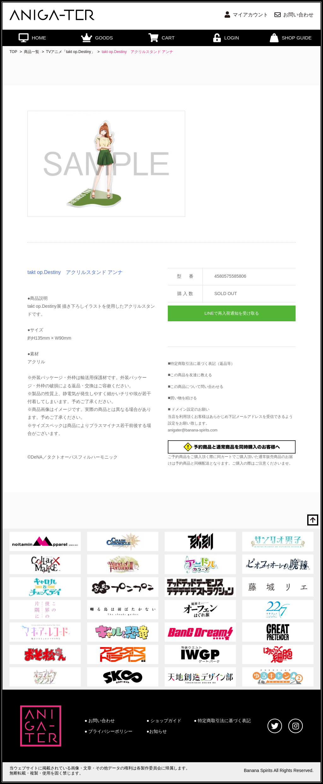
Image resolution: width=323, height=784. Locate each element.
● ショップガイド (164, 720)
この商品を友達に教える (191, 375)
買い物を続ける (183, 398)
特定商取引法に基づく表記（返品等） (202, 363)
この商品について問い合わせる (196, 386)
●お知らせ (157, 731)
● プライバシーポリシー (108, 731)
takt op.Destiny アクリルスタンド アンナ (137, 52)
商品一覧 (31, 52)
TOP (13, 52)
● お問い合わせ (100, 720)
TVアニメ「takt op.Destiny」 (70, 52)
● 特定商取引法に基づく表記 (222, 720)
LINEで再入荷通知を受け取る (231, 313)
